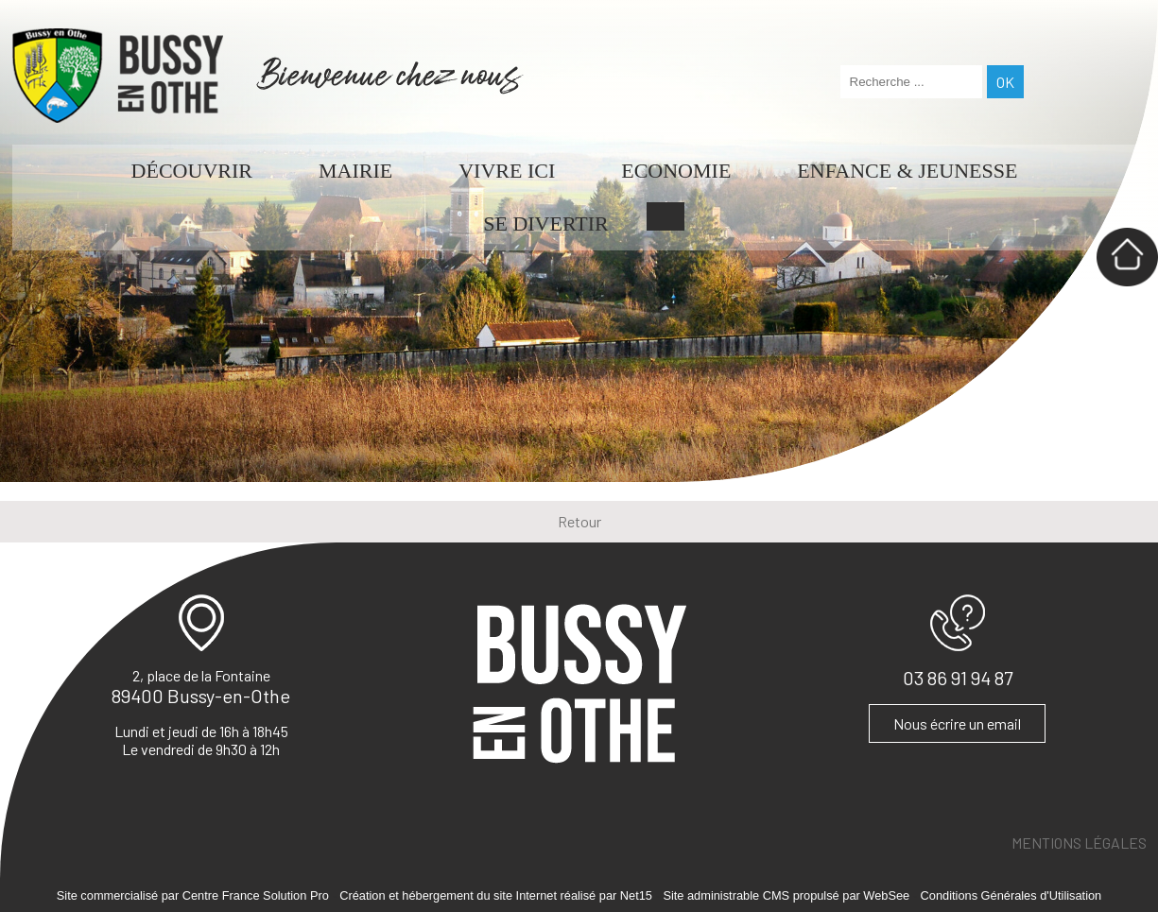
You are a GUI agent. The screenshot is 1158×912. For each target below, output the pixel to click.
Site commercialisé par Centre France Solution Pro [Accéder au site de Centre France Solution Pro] (193, 895)
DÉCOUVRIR (191, 170)
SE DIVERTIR (546, 223)
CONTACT (665, 216)
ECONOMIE (676, 170)
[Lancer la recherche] (1005, 81)
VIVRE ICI (506, 170)
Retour (579, 521)
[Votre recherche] (911, 81)
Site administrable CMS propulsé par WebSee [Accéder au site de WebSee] (786, 895)
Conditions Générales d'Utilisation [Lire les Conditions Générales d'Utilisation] (1011, 895)
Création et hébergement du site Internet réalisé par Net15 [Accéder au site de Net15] (495, 895)
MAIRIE (355, 170)
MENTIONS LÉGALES (1079, 843)
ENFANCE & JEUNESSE (907, 170)
